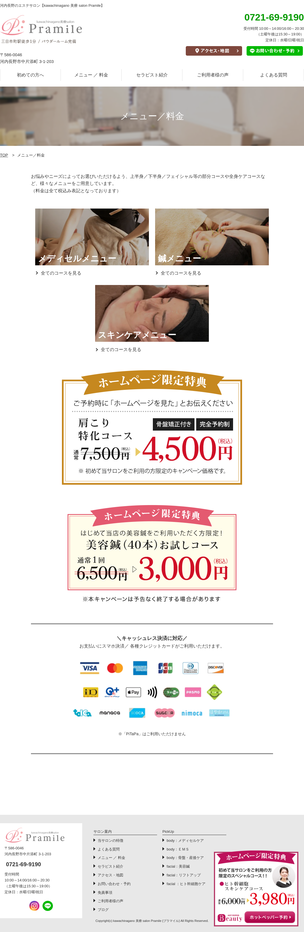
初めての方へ (30, 75)
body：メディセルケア (185, 840)
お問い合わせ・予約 (114, 884)
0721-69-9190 (23, 864)
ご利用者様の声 (213, 75)
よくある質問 (273, 75)
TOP (4, 155)
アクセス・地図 (110, 875)
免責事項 (105, 892)
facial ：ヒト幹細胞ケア (186, 884)
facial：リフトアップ (184, 875)
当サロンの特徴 (110, 840)
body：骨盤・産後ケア (185, 858)
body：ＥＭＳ (178, 849)
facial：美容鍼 (178, 866)
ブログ (103, 910)
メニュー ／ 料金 (91, 75)
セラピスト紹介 (152, 75)
